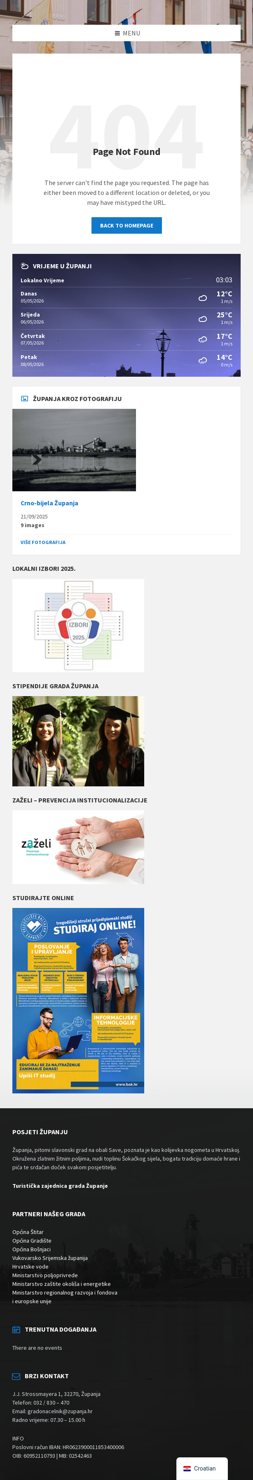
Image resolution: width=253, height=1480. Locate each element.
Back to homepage (126, 225)
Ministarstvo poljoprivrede (45, 1275)
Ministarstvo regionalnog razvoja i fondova (64, 1292)
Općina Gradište (32, 1240)
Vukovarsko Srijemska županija (50, 1258)
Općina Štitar (28, 1232)
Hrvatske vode (30, 1266)
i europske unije (32, 1301)
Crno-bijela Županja (49, 503)
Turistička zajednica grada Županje (60, 1185)
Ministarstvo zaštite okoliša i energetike (61, 1284)
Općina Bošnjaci (31, 1249)
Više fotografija (43, 542)
